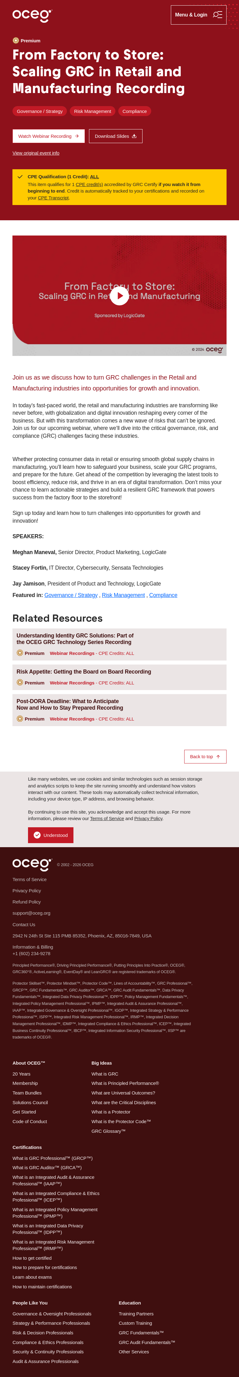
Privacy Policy (148, 818)
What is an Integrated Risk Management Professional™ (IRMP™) (53, 1245)
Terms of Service (107, 818)
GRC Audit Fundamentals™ (147, 1342)
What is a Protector (110, 1111)
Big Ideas (101, 1063)
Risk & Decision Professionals (42, 1332)
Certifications (27, 1147)
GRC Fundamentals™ (141, 1332)
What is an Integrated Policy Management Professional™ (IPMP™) (54, 1213)
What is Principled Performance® (125, 1083)
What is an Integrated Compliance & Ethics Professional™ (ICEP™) (55, 1196)
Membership (25, 1083)
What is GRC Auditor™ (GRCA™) (47, 1167)
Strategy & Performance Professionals (51, 1323)
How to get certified (31, 1258)
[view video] (119, 296)
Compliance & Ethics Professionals (47, 1342)
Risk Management (92, 111)
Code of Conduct (29, 1121)
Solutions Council (30, 1102)
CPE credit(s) (89, 184)
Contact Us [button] (23, 924)
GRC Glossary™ (108, 1131)
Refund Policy (26, 901)
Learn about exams (32, 1277)
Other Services (134, 1351)
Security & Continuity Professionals (47, 1351)
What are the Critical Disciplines (123, 1102)
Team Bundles (26, 1092)
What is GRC (104, 1073)
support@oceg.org (31, 913)
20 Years (21, 1073)
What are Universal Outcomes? (123, 1092)
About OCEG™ (28, 1063)
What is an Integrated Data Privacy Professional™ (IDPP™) (47, 1229)
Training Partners (136, 1313)
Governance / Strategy (40, 111)
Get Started (24, 1111)
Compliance (135, 111)
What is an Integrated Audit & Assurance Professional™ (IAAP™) (53, 1180)
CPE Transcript (53, 197)
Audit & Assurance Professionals (45, 1361)
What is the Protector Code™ (121, 1121)
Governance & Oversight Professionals (51, 1313)
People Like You (29, 1302)
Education (130, 1302)
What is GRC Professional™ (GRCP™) (52, 1158)
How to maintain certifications (42, 1286)
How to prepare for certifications (44, 1267)
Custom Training (135, 1323)
